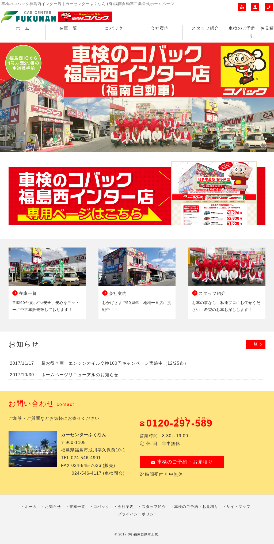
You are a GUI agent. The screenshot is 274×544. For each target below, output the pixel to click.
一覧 (253, 344)
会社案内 (160, 28)
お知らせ (53, 506)
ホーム (22, 28)
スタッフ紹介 (205, 28)
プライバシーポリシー (138, 514)
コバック (114, 28)
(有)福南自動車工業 (143, 534)
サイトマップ (238, 506)
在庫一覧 (68, 28)
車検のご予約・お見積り (251, 32)
